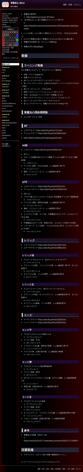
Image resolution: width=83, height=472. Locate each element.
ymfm (4, 130)
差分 (47, 469)
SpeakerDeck (6, 18)
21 (8, 42)
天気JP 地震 (5, 50)
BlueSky (4, 20)
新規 (63, 469)
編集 (65, 5)
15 (10, 40)
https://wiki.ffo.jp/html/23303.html (52, 319)
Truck (4, 108)
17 (15, 40)
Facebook (5, 22)
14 (8, 40)
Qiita (9, 14)
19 (3, 42)
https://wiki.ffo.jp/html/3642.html (48, 149)
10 (15, 37)
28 (8, 45)
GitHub (4, 14)
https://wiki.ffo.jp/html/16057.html (52, 245)
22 (10, 42)
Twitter (11, 20)
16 (12, 40)
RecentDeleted (7, 111)
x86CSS (4, 138)
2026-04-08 (5, 125)
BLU (16, 6)
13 (6, 40)
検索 (70, 5)
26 (3, 45)
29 (10, 45)
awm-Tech (5, 16)
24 (15, 42)
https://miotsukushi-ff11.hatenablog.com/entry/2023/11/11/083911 (51, 440)
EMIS (3, 98)
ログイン (77, 5)
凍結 (52, 469)
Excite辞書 (14, 52)
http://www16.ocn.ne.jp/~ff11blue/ (40, 17)
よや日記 (5, 26)
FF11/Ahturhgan (36, 462)
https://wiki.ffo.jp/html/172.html (49, 130)
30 (12, 45)
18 (17, 40)
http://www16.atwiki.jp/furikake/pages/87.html (43, 138)
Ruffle (4, 133)
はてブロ (12, 22)
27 (6, 45)
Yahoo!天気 (5, 47)
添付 (43, 469)
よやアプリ (6, 58)
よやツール (14, 58)
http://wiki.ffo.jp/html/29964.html (53, 189)
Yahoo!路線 (5, 52)
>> (13, 29)
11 (17, 37)
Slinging (4, 117)
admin (4, 24)
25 (17, 42)
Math (3, 127)
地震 (12, 47)
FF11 (12, 6)
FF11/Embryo (6, 80)
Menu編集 (5, 144)
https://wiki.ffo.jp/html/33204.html (52, 322)
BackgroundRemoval (9, 103)
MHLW (4, 101)
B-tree (4, 78)
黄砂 (3, 54)
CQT (3, 72)
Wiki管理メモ (6, 146)
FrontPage (5, 92)
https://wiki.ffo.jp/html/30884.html (52, 247)
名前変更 (58, 469)
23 (12, 42)
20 (6, 42)
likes (15, 20)
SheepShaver (6, 135)
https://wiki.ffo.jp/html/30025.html (52, 133)
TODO (4, 70)
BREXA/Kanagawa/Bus (9, 122)
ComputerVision (7, 106)
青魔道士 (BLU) (17, 3)
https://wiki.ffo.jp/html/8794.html (51, 186)
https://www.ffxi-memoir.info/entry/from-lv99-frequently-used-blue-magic (51, 27)
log (9, 26)
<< (7, 29)
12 (3, 40)
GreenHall (5, 86)
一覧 (68, 469)
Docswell (15, 18)
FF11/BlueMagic (36, 46)
